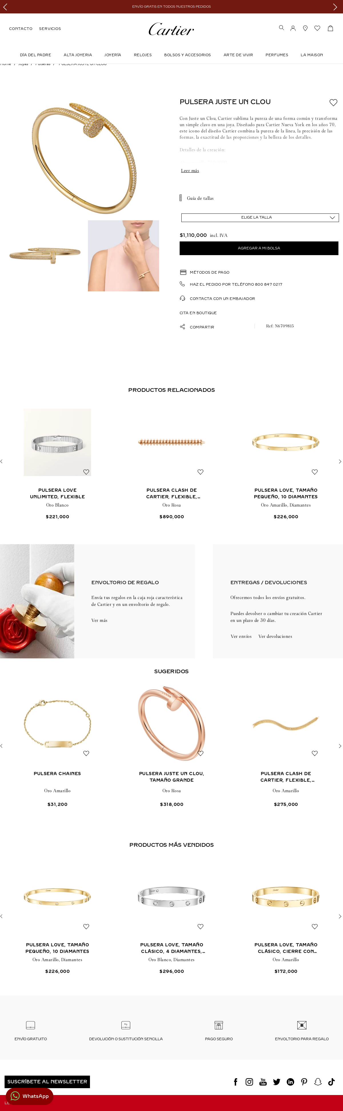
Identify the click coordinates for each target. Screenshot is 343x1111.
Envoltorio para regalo (302, 1039)
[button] (281, 28)
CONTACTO (20, 29)
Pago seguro (219, 1039)
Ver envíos (241, 636)
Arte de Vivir (238, 55)
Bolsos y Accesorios (187, 55)
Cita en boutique (198, 313)
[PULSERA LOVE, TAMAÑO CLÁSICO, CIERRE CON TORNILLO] (286, 916)
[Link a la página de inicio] (5, 64)
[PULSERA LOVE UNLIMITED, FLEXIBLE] (57, 461)
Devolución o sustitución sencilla (126, 1039)
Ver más (99, 620)
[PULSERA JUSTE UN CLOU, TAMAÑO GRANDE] (171, 746)
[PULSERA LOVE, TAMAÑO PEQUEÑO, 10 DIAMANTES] (286, 461)
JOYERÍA (113, 55)
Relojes (143, 55)
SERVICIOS (50, 29)
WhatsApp (36, 1096)
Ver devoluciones (275, 636)
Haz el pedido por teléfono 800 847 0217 (236, 285)
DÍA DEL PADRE (35, 55)
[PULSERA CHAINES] (57, 746)
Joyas (23, 64)
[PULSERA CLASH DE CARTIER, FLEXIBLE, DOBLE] (286, 746)
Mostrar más (259, 171)
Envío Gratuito (31, 1039)
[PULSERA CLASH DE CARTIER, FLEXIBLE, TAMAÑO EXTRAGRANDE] (171, 461)
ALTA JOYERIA (78, 55)
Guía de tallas (200, 198)
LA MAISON (312, 55)
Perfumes (277, 55)
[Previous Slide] (6, 7)
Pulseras (42, 64)
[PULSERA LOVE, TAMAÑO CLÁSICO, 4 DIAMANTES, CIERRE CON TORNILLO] (171, 916)
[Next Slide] (336, 7)
